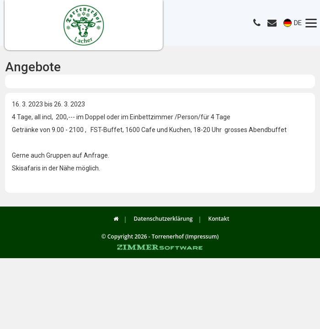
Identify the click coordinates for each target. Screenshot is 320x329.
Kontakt (218, 219)
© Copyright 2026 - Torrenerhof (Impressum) (160, 236)
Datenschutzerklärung (163, 219)
